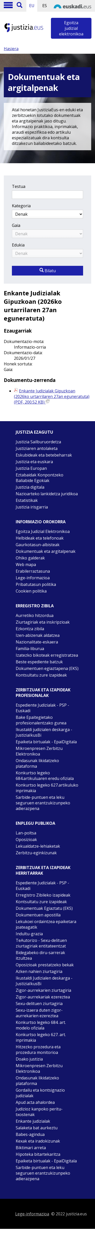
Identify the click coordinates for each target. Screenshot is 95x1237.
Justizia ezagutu (34, 432)
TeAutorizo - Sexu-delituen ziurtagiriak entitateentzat (41, 943)
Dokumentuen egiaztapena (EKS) (47, 668)
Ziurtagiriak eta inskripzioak (43, 622)
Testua (18, 186)
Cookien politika (31, 591)
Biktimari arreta (31, 1147)
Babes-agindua (30, 1134)
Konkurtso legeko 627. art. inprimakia (41, 1037)
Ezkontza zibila (30, 628)
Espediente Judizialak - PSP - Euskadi (42, 707)
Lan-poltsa (26, 833)
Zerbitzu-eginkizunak (36, 853)
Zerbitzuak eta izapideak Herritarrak (43, 870)
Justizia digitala (30, 487)
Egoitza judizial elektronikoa (71, 28)
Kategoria (21, 206)
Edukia (18, 245)
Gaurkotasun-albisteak (38, 544)
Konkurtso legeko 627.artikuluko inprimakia (47, 787)
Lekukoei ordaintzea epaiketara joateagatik (46, 924)
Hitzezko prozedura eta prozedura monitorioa (38, 1049)
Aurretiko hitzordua (34, 615)
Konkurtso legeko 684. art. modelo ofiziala (41, 1025)
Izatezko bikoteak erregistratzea (47, 655)
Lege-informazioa (33, 578)
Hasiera (11, 48)
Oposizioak (26, 839)
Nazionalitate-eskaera (37, 642)
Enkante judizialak (33, 1121)
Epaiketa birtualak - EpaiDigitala (46, 742)
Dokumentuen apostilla (38, 915)
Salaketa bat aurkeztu (37, 1128)
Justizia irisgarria (32, 507)
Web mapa (26, 564)
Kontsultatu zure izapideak (41, 675)
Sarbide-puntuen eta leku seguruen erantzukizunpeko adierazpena (43, 802)
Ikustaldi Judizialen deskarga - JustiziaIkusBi (44, 980)
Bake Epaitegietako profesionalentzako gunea (41, 720)
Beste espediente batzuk (39, 662)
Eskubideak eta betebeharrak (44, 455)
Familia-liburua (30, 648)
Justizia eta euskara (34, 461)
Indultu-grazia (29, 934)
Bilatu (48, 270)
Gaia (16, 225)
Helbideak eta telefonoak (40, 538)
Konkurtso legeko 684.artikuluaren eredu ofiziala (45, 775)
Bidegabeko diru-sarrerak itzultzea (40, 955)
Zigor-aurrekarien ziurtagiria (43, 990)
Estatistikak (27, 500)
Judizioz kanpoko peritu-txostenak (39, 1111)
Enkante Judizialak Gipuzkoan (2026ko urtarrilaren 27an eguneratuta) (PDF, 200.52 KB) (51, 396)
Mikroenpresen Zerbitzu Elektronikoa (39, 751)
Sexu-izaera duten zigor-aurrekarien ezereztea (39, 1013)
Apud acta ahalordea (35, 1102)
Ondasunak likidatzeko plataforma (37, 763)
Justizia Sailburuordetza (38, 442)
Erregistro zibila (35, 606)
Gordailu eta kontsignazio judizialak (40, 1092)
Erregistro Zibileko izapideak (43, 895)
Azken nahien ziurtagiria (39, 971)
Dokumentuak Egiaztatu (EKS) (44, 908)
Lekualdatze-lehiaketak (38, 846)
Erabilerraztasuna (33, 571)
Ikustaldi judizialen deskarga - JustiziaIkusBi (44, 732)
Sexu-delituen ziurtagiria (39, 1003)
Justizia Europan (31, 468)
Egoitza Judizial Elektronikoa (43, 531)
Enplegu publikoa (35, 823)
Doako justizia (29, 1059)
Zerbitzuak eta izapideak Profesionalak (43, 692)
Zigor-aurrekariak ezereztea (43, 997)
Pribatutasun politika (36, 584)
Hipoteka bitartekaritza (38, 1154)
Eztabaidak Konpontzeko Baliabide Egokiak (39, 477)
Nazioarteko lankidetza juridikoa (47, 494)
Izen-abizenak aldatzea (38, 635)
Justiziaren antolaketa (37, 448)
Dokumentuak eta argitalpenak (45, 551)
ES (44, 5)
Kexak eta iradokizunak (38, 1141)
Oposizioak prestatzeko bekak (45, 965)
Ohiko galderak (30, 558)
